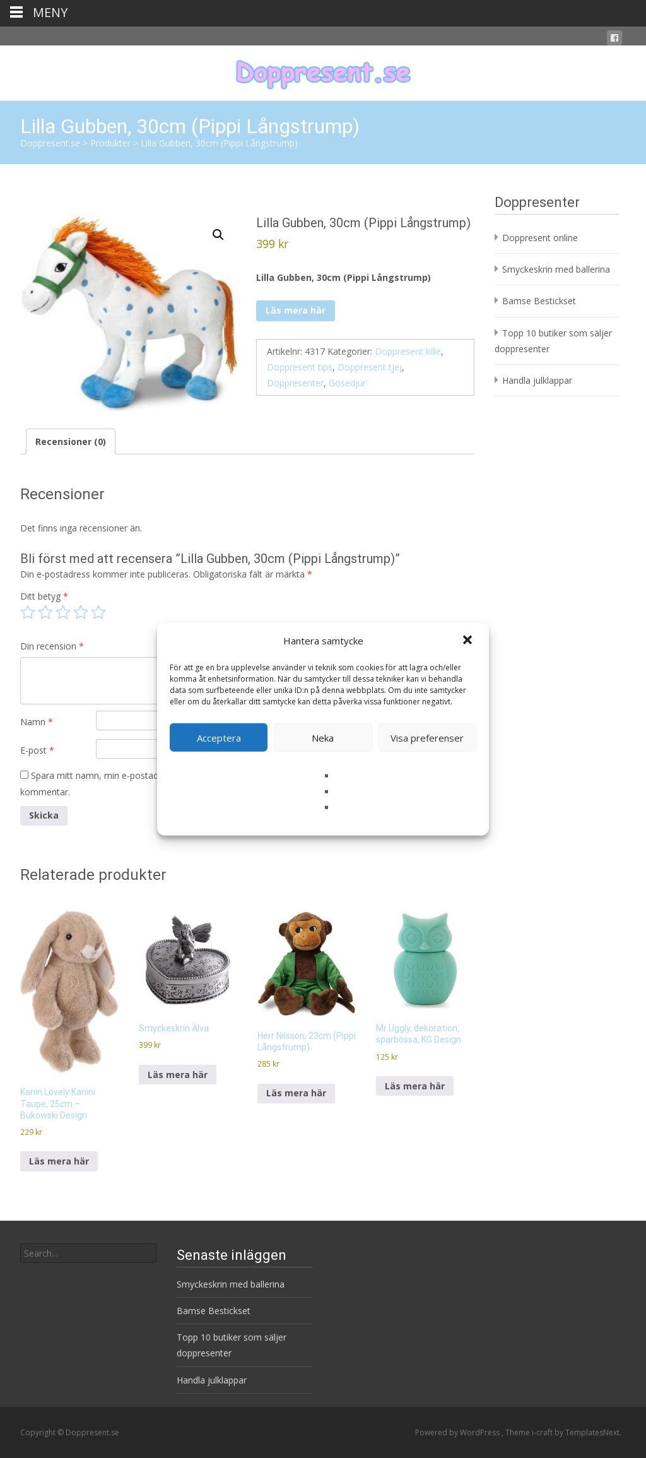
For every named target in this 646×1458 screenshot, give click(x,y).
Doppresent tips (299, 367)
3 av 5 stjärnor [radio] (63, 612)
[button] (468, 640)
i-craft (543, 1432)
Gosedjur (347, 383)
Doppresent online (540, 238)
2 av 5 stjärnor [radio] (45, 612)
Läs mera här (296, 310)
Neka (323, 737)
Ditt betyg (44, 596)
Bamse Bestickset (539, 301)
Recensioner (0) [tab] (70, 441)
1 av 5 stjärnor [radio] (27, 612)
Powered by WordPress (458, 1432)
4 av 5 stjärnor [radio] (80, 612)
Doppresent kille (408, 351)
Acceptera (219, 737)
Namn (36, 722)
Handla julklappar (537, 380)
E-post (37, 750)
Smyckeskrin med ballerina (556, 269)
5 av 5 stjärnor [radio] (98, 612)
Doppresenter (295, 383)
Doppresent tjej (370, 367)
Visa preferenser (427, 737)
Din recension (52, 646)
